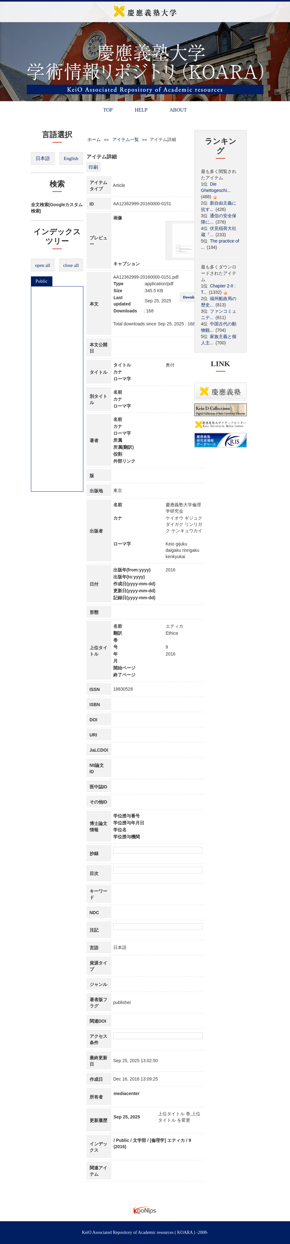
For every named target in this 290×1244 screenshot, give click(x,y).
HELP (141, 110)
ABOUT (178, 110)
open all (42, 265)
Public (42, 281)
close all (71, 265)
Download (191, 297)
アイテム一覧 (125, 139)
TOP (108, 110)
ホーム (94, 139)
